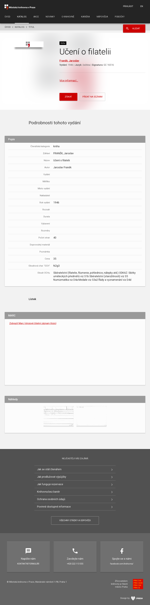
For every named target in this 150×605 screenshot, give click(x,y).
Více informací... (68, 80)
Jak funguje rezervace (50, 484)
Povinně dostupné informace (54, 506)
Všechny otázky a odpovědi (75, 520)
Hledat (136, 28)
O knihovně (68, 16)
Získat (68, 96)
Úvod (7, 16)
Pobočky (120, 16)
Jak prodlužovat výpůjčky (51, 476)
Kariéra (85, 16)
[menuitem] (7, 17)
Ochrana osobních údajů (51, 499)
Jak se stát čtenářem (49, 469)
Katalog (22, 16)
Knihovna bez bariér (48, 491)
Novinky (50, 16)
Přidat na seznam (92, 96)
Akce (36, 16)
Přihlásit (128, 6)
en (141, 6)
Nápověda (102, 16)
